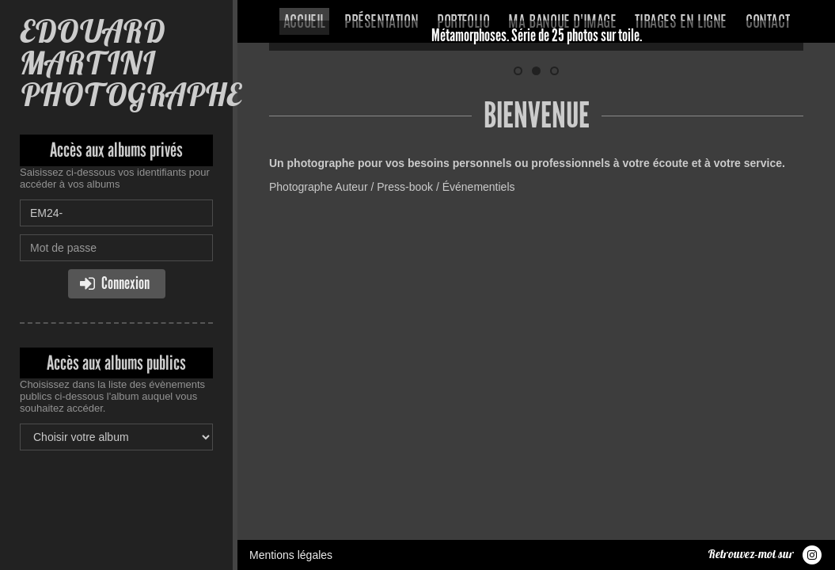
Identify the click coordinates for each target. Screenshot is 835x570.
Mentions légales (290, 265)
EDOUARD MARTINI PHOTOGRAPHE (130, 63)
